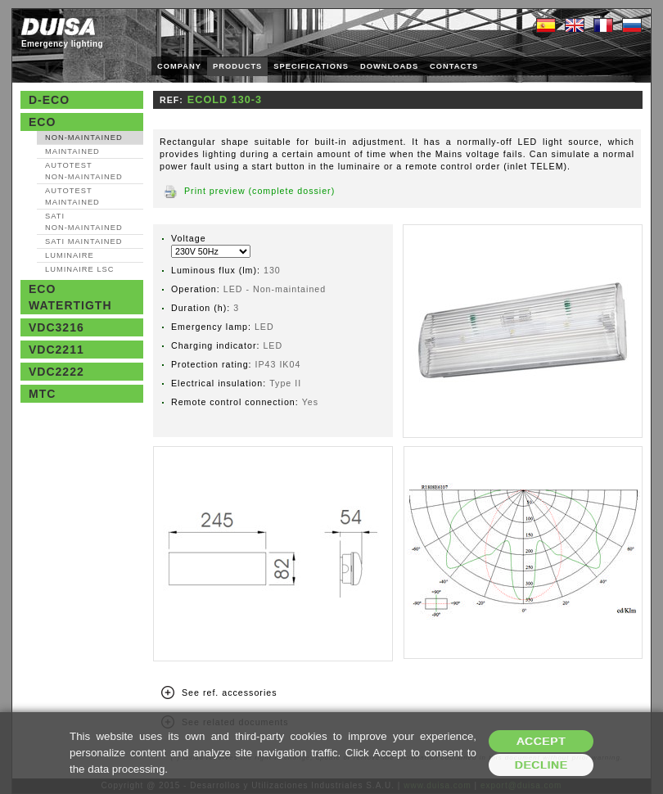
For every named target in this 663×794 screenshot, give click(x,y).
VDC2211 (56, 349)
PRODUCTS (237, 66)
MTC (42, 393)
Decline (541, 765)
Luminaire (69, 255)
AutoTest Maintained (72, 196)
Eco (42, 122)
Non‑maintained (84, 137)
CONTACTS (454, 66)
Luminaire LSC (80, 269)
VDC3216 (56, 327)
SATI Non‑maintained (84, 222)
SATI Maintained (83, 241)
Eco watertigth (70, 297)
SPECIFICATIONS (311, 66)
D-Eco (49, 99)
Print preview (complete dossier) (259, 191)
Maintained (72, 151)
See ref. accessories (229, 692)
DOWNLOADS (389, 66)
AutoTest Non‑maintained (84, 171)
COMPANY (179, 66)
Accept (541, 741)
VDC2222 (56, 371)
